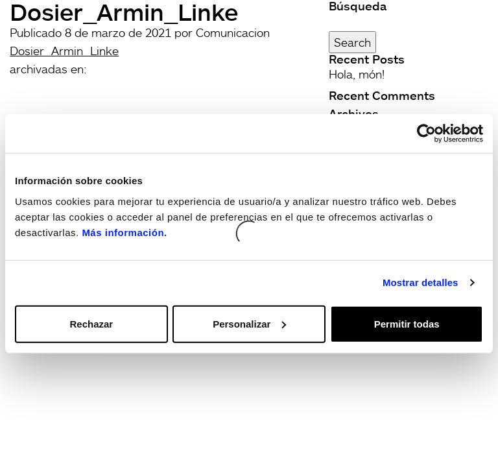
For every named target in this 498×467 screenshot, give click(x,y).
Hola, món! (357, 74)
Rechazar (91, 323)
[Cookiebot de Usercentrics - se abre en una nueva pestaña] (426, 133)
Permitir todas (407, 323)
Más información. (124, 231)
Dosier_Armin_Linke (64, 50)
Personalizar (249, 323)
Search (352, 42)
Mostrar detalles (420, 282)
